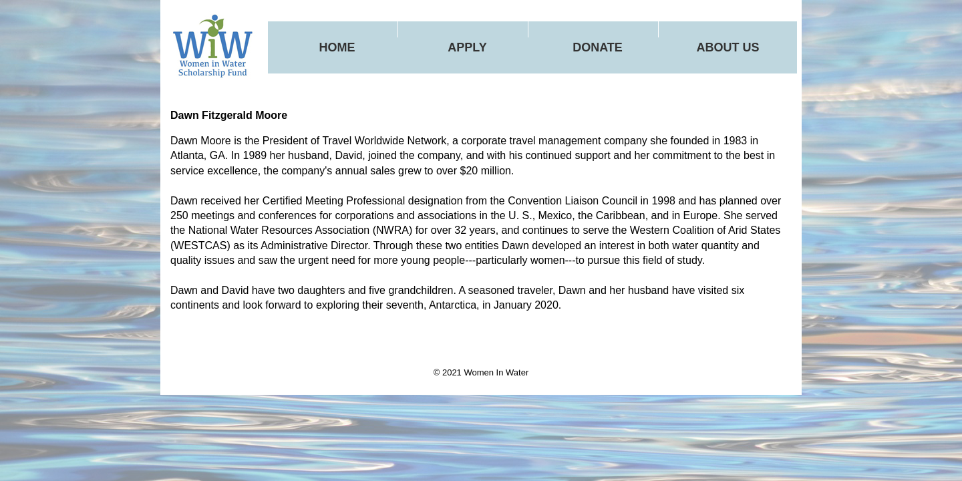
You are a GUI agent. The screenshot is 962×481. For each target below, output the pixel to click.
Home (337, 47)
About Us (728, 47)
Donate (598, 47)
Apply (467, 47)
